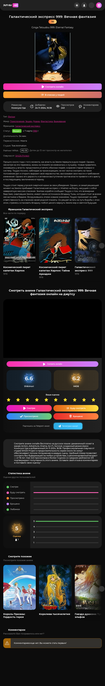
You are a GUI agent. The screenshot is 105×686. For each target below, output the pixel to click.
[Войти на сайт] (84, 5)
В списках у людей (54, 95)
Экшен (28, 121)
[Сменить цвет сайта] (77, 5)
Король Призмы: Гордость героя (14, 615)
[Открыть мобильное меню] (99, 5)
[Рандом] (91, 5)
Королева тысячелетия (54, 614)
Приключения (17, 121)
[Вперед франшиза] (102, 246)
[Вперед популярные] (102, 589)
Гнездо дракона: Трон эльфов (89, 615)
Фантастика (47, 121)
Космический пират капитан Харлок (16, 269)
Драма (36, 121)
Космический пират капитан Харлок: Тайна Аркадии (54, 270)
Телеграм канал (70, 426)
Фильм (11, 116)
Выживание (60, 121)
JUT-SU (10, 5)
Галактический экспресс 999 (85, 269)
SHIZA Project (22, 156)
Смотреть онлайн (54, 87)
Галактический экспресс (27, 126)
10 (96, 400)
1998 (35, 131)
